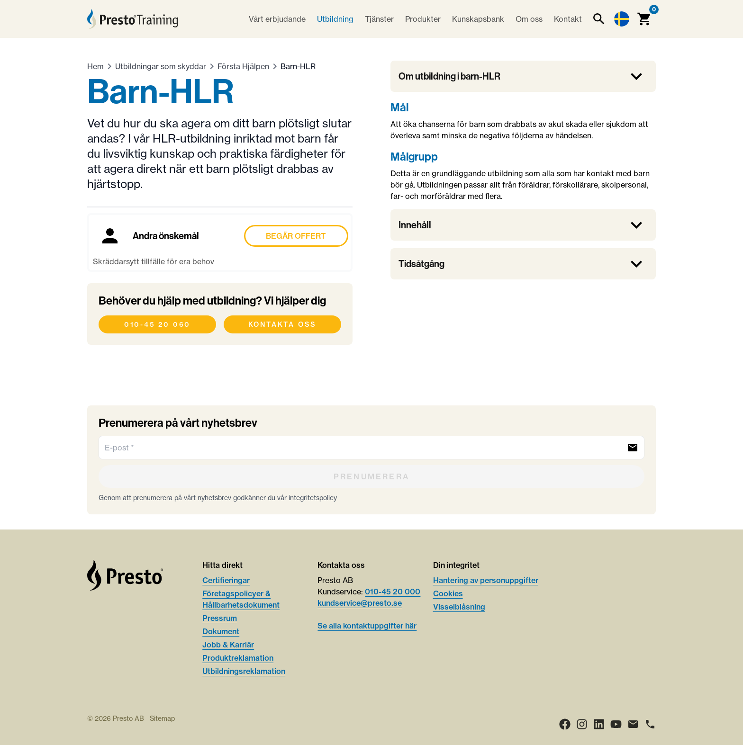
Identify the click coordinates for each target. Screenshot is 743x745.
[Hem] (132, 19)
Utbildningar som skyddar (160, 66)
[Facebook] (565, 724)
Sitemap (162, 718)
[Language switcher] (621, 19)
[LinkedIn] (599, 724)
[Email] (633, 724)
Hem (95, 66)
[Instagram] (582, 724)
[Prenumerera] (371, 476)
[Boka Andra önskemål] (220, 242)
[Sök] (599, 19)
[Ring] (650, 724)
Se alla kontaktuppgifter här (367, 625)
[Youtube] (616, 724)
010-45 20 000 (392, 591)
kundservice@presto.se (359, 603)
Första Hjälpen (243, 66)
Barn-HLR (298, 66)
